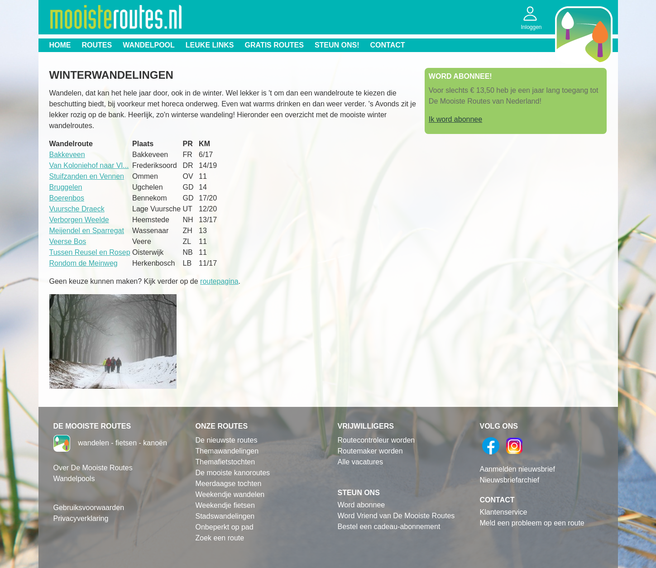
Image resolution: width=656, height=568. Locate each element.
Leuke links (210, 45)
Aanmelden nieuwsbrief (517, 469)
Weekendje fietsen (225, 505)
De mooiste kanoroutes (233, 473)
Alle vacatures (360, 462)
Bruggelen (65, 187)
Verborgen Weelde (79, 220)
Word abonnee (361, 505)
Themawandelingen (227, 451)
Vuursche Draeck (77, 209)
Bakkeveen (67, 154)
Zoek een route (220, 538)
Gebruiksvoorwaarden (88, 507)
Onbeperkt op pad (225, 527)
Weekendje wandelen (230, 494)
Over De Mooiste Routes (93, 468)
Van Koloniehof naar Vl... (89, 165)
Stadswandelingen (225, 516)
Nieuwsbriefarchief (510, 480)
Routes (97, 45)
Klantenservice (503, 512)
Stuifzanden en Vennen (86, 176)
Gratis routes (274, 45)
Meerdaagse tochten (229, 483)
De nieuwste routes (227, 440)
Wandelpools (74, 478)
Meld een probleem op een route (532, 523)
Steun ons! (337, 45)
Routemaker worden (370, 451)
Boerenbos (66, 198)
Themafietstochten (225, 462)
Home (60, 45)
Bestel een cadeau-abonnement (389, 526)
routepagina (219, 281)
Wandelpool (149, 45)
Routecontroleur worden (376, 440)
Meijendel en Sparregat (86, 230)
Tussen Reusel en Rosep (89, 252)
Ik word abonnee (455, 119)
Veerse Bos (67, 241)
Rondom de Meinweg (83, 263)
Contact (387, 45)
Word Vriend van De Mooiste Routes (396, 516)
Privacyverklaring (81, 518)
